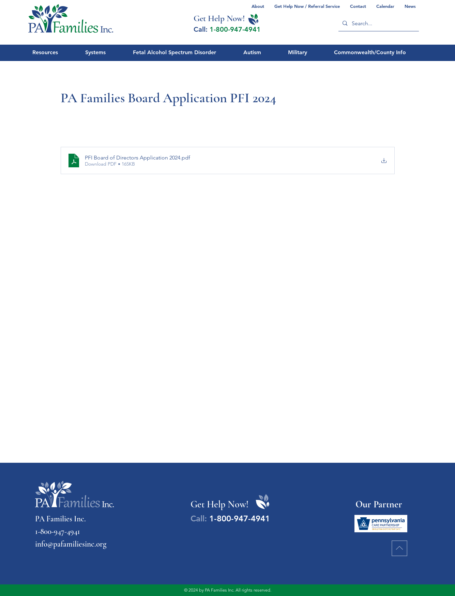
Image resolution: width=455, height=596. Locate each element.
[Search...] (378, 23)
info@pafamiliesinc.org (70, 544)
